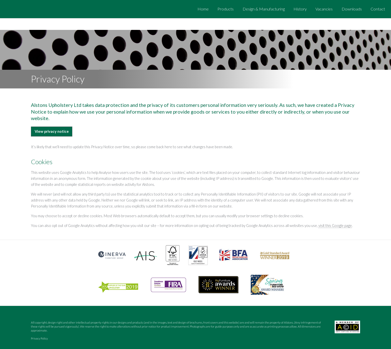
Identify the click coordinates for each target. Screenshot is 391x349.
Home (203, 8)
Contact (378, 8)
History (300, 8)
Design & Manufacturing (264, 8)
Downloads (352, 8)
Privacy (39, 338)
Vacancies (324, 8)
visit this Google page (335, 225)
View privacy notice (52, 131)
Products (225, 8)
